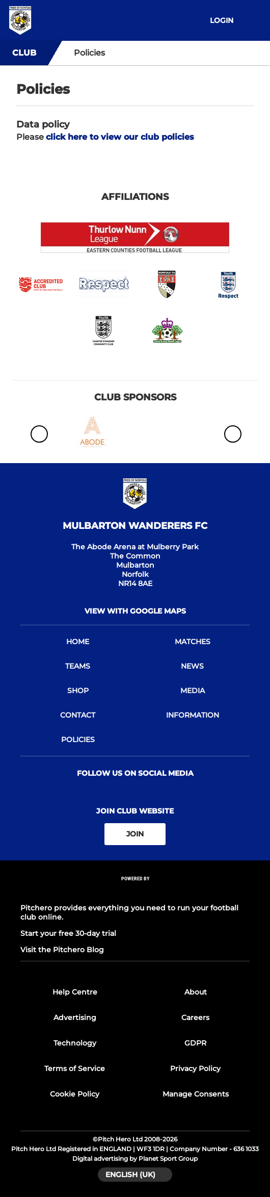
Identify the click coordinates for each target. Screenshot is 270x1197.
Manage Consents (196, 1094)
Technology (74, 1043)
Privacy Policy (195, 1068)
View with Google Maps (135, 611)
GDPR (195, 1043)
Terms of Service (74, 1068)
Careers (195, 1017)
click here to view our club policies (120, 137)
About (195, 992)
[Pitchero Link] (135, 892)
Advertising (74, 1017)
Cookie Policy (74, 1094)
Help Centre (74, 992)
